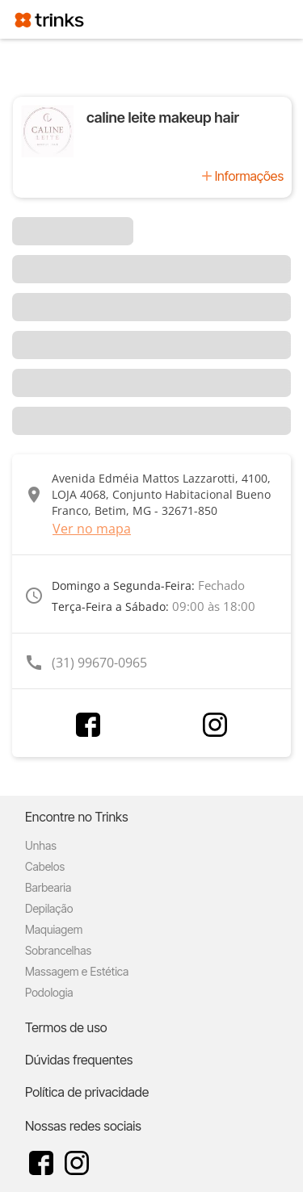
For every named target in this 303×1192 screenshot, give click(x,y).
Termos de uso (66, 1027)
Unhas (41, 845)
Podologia (49, 992)
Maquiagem (53, 929)
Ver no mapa (92, 528)
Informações (249, 176)
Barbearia (48, 887)
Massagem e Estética (76, 971)
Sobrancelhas (58, 950)
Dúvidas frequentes (79, 1060)
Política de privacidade (87, 1092)
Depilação (49, 908)
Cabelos (45, 866)
